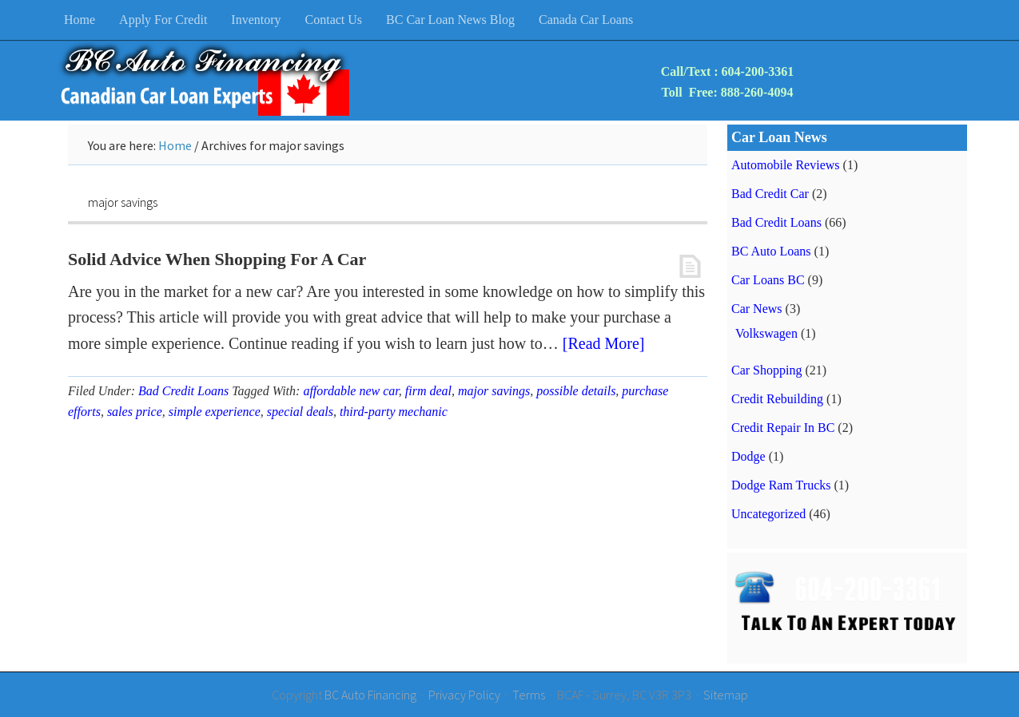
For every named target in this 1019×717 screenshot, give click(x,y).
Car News (756, 308)
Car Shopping (766, 370)
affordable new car (350, 391)
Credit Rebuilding (777, 399)
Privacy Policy (464, 695)
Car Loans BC (768, 280)
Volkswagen (766, 333)
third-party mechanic (394, 411)
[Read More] (604, 343)
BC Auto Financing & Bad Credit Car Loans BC (204, 81)
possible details (575, 391)
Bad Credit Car (770, 193)
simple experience (215, 411)
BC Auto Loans (771, 251)
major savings (494, 391)
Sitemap (725, 695)
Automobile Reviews (785, 165)
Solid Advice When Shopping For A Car (217, 259)
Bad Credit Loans (183, 391)
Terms (528, 695)
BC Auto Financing (370, 695)
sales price (134, 411)
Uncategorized (768, 514)
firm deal (428, 391)
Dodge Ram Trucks (780, 485)
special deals (300, 411)
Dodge (748, 456)
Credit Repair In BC (782, 427)
